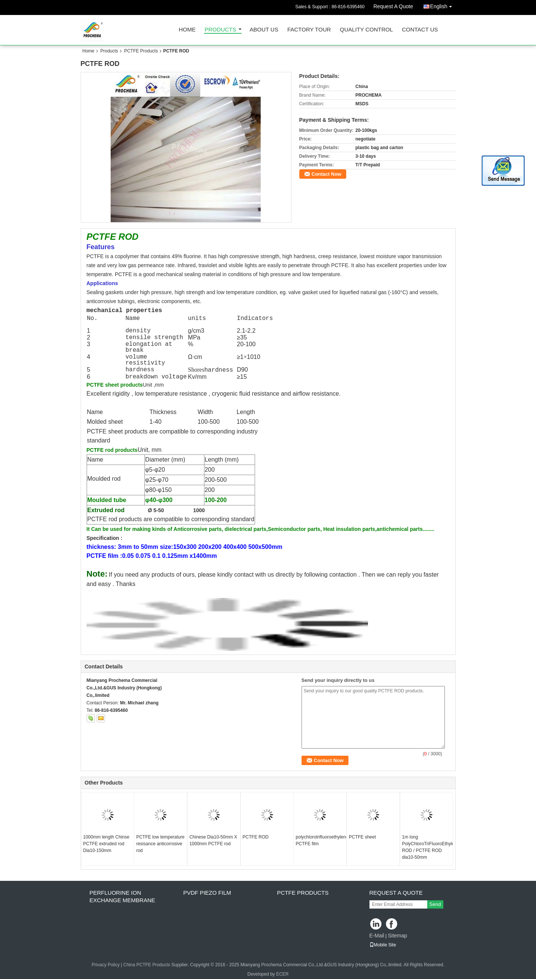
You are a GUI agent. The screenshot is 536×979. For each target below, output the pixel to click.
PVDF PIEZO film (207, 892)
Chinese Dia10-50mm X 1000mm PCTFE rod (213, 840)
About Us (264, 30)
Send (435, 904)
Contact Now (326, 174)
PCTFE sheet (362, 837)
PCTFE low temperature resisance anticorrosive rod (160, 843)
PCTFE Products (141, 51)
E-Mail (376, 936)
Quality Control (366, 30)
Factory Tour (309, 30)
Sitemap (397, 936)
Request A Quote (393, 6)
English (443, 5)
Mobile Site (382, 945)
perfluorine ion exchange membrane (122, 896)
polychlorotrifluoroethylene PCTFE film (321, 840)
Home (187, 30)
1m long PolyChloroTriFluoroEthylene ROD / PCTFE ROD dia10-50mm (427, 847)
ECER (282, 974)
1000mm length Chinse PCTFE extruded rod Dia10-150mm (106, 843)
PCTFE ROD (256, 837)
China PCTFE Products (146, 964)
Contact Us (420, 30)
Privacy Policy (106, 964)
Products (220, 30)
